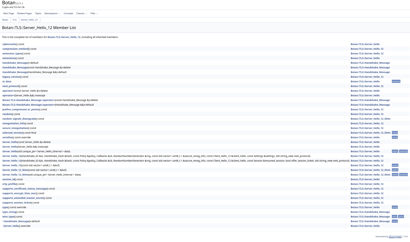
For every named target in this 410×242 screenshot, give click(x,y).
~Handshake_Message (15, 221)
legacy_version (11, 76)
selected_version (12, 132)
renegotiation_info (13, 123)
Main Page (8, 13)
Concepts (68, 13)
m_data (6, 81)
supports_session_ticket (16, 202)
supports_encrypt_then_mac (19, 193)
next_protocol (10, 86)
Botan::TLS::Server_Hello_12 (64, 37)
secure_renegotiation (15, 128)
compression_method (15, 48)
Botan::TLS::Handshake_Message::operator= (28, 100)
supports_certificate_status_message (24, 188)
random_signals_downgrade (19, 118)
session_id (8, 179)
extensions (9, 58)
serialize (7, 137)
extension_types (12, 53)
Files (94, 13)
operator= (8, 90)
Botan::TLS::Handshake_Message (370, 62)
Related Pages (24, 13)
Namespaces (52, 13)
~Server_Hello (10, 226)
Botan (5, 19)
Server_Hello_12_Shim (15, 170)
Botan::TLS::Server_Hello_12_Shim (370, 118)
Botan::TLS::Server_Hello (365, 44)
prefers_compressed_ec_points (20, 109)
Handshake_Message (15, 62)
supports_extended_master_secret (23, 198)
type (5, 207)
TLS (14, 19)
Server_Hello (9, 142)
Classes (81, 13)
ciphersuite (9, 44)
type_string (9, 212)
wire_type (8, 216)
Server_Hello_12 (29, 19)
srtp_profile (9, 184)
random (7, 114)
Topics (38, 13)
